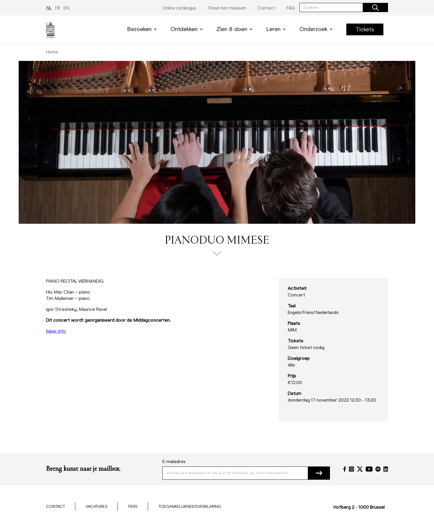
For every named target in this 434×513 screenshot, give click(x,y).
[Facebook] (344, 469)
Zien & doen (235, 29)
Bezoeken (143, 29)
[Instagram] (351, 469)
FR (57, 8)
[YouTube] (369, 469)
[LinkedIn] (385, 469)
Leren (277, 29)
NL (49, 8)
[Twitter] (360, 469)
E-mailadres (174, 461)
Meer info (56, 331)
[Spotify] (378, 469)
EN (66, 8)
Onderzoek (317, 29)
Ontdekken (187, 29)
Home (52, 52)
